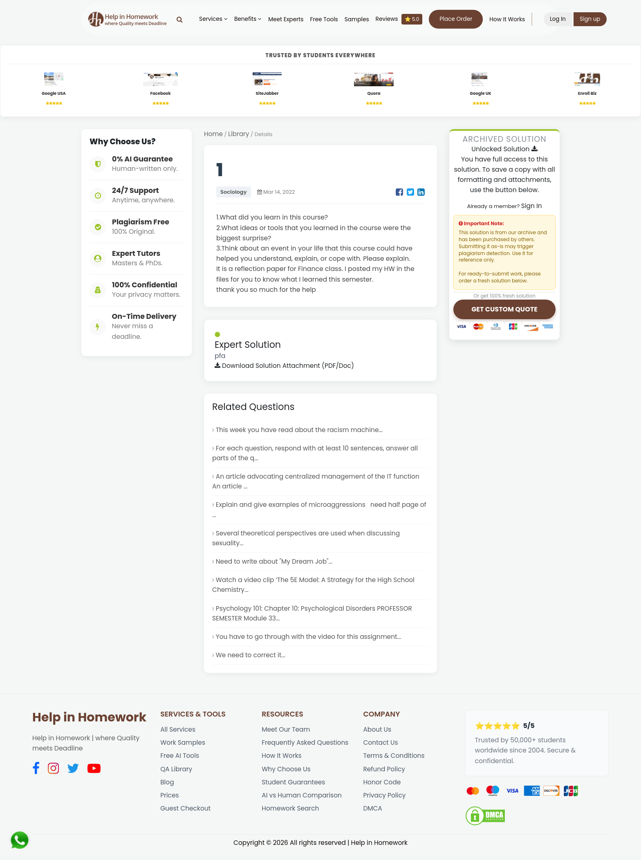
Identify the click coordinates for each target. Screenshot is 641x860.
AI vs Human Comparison (302, 806)
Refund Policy (384, 779)
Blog (167, 792)
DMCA (372, 819)
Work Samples (183, 752)
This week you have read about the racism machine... (301, 432)
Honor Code (382, 792)
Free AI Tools (180, 765)
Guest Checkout (186, 819)
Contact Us (381, 752)
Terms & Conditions (394, 765)
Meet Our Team (286, 738)
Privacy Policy (384, 806)
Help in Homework (89, 726)
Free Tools (327, 19)
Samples (359, 19)
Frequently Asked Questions (306, 752)
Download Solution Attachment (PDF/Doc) (286, 367)
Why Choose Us (287, 779)
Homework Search (291, 819)
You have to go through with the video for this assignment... (310, 644)
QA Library (176, 779)
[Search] (182, 19)
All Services (178, 738)
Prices (169, 806)
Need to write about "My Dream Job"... (275, 567)
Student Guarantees (294, 792)
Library (239, 135)
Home (213, 135)
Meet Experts (288, 19)
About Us (377, 738)
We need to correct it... (251, 663)
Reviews (402, 19)
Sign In (531, 207)
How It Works (510, 19)
